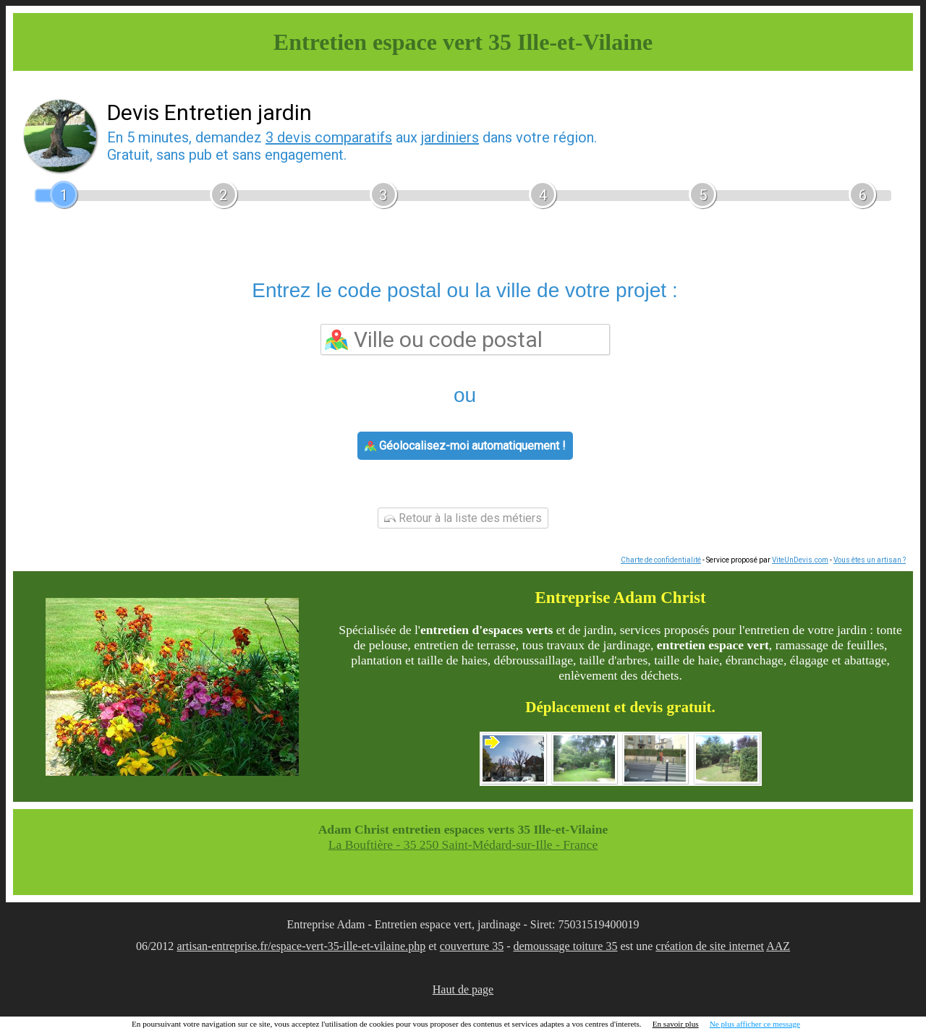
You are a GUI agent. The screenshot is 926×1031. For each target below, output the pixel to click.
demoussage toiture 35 (566, 946)
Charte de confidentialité (661, 560)
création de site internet (709, 946)
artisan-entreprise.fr (222, 946)
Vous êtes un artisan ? (869, 560)
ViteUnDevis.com (800, 560)
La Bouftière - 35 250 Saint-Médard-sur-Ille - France (463, 844)
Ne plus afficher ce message (755, 1023)
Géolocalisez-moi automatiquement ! (465, 446)
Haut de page (463, 989)
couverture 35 (472, 946)
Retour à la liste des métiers (463, 518)
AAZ (778, 946)
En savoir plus (676, 1023)
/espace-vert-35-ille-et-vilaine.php (346, 946)
